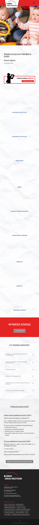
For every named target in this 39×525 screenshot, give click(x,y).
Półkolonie (19, 160)
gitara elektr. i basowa (19, 235)
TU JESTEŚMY (19, 331)
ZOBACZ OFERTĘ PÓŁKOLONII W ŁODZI (19, 461)
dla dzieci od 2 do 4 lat (19, 112)
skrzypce (19, 286)
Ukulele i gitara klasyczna (19, 211)
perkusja (19, 261)
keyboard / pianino (19, 310)
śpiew (19, 187)
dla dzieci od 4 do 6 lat (19, 136)
